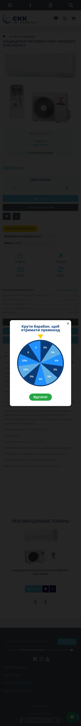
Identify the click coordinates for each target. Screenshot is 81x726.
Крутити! (40, 397)
